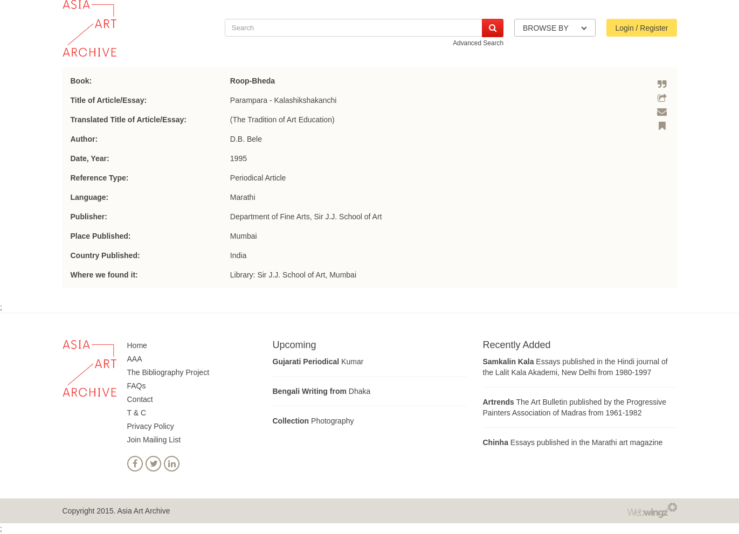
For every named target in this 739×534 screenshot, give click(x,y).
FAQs (136, 386)
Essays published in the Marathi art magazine (573, 442)
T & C (137, 412)
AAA (134, 359)
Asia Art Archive (143, 511)
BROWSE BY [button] (555, 28)
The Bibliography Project (168, 372)
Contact (140, 399)
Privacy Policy (150, 426)
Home (137, 345)
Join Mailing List (154, 439)
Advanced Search (478, 43)
